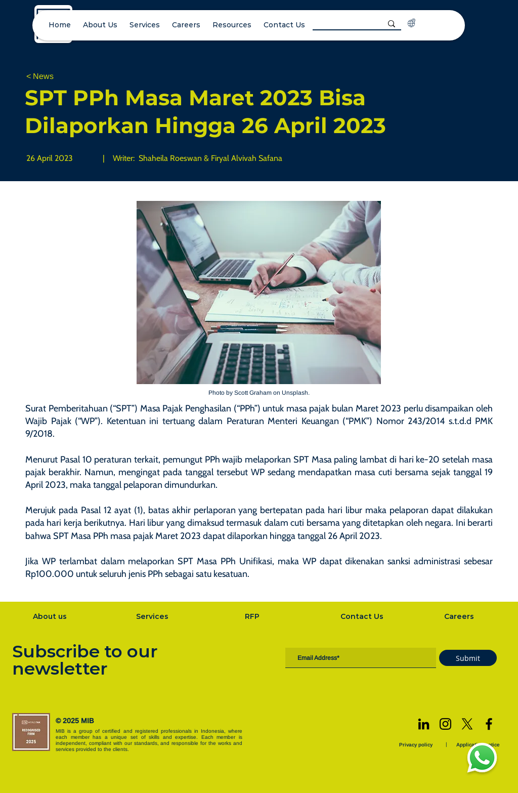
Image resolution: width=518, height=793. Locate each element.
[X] (467, 724)
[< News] (59, 76)
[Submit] (468, 658)
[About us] (50, 616)
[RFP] (253, 616)
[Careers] (460, 616)
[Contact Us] (363, 616)
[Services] (153, 616)
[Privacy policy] (417, 745)
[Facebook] (489, 724)
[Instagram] (445, 724)
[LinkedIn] (423, 724)
